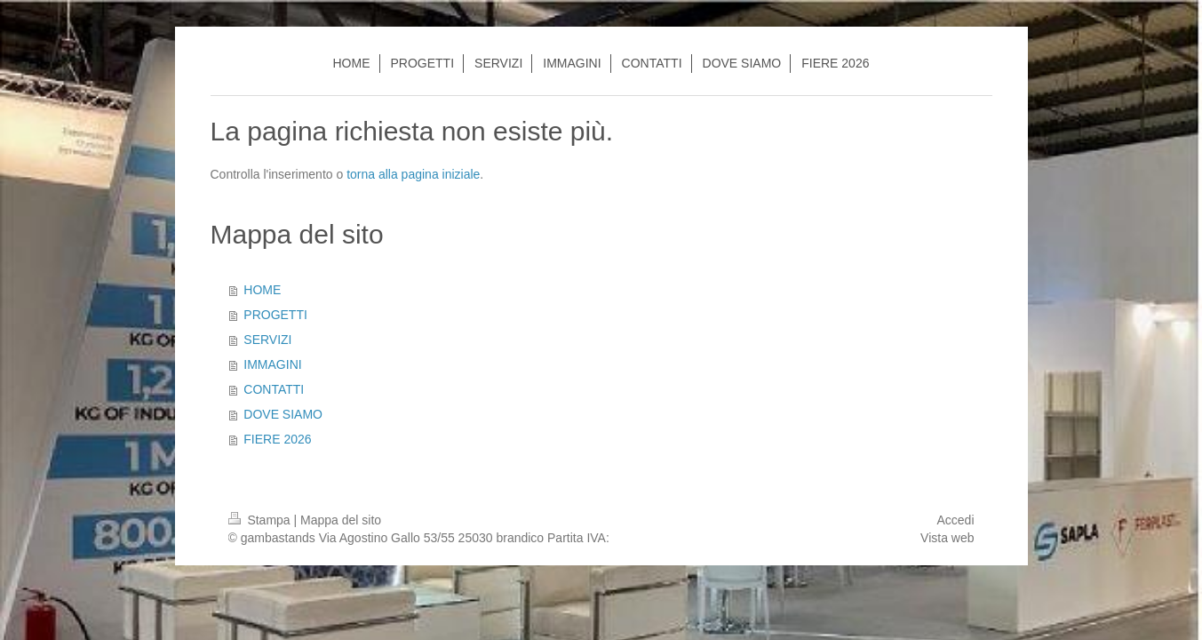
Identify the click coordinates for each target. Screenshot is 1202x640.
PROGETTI (275, 315)
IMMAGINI (272, 364)
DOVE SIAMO (282, 414)
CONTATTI (273, 389)
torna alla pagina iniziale (413, 174)
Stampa (261, 520)
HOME (262, 290)
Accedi (955, 520)
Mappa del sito (340, 520)
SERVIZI (267, 339)
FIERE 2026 (277, 439)
